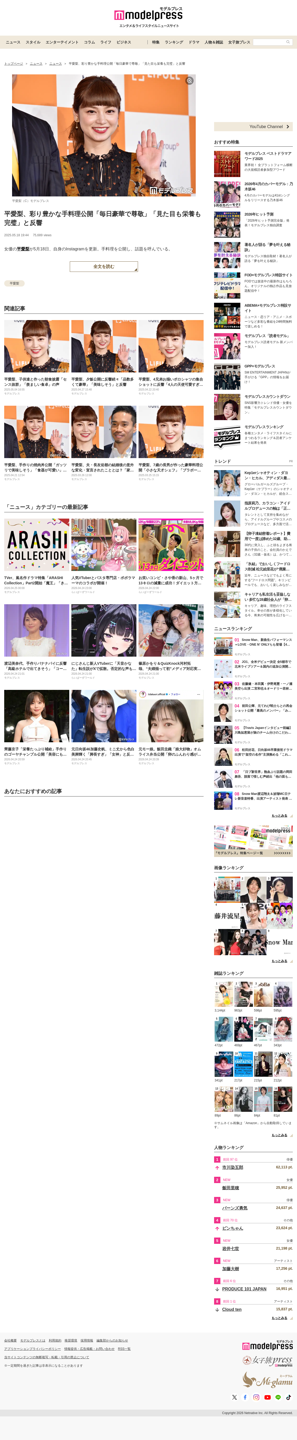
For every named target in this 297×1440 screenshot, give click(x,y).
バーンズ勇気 (234, 1208)
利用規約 (55, 1340)
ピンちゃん (232, 1228)
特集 (156, 42)
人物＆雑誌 (214, 42)
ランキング (174, 42)
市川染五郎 (232, 1167)
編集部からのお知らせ (112, 1340)
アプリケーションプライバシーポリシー (32, 1349)
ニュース (13, 42)
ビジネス (123, 42)
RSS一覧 (124, 1349)
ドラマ (193, 42)
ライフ (105, 42)
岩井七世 (230, 1248)
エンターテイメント (62, 42)
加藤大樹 (230, 1269)
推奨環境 (71, 1340)
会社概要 (10, 1340)
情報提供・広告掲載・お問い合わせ (89, 1349)
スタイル (33, 42)
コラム (89, 42)
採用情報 (87, 1340)
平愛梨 (23, 249)
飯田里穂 (230, 1188)
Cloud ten (232, 1309)
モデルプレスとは (32, 1340)
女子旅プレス (239, 42)
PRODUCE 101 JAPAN (244, 1289)
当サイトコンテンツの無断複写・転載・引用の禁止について (46, 1357)
